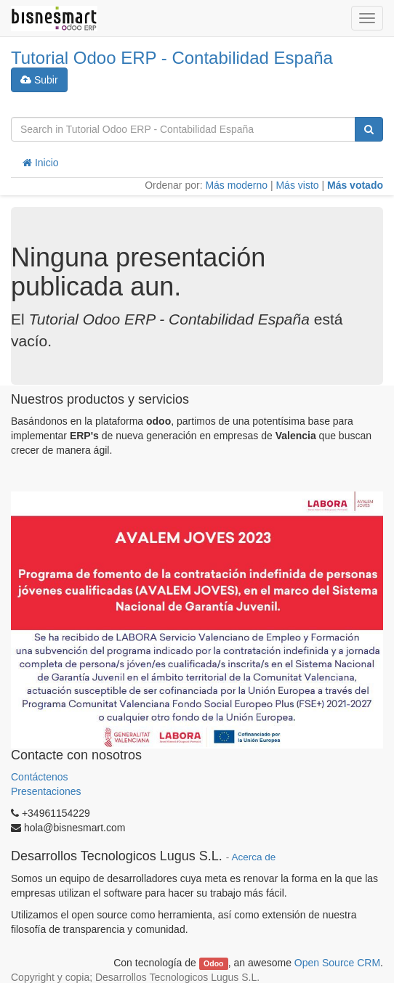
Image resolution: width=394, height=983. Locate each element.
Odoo (213, 963)
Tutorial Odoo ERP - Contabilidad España (172, 58)
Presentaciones (46, 791)
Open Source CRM (337, 962)
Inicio (41, 162)
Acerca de (253, 857)
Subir (39, 80)
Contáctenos (41, 777)
